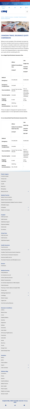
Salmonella (3, 337)
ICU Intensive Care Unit (15, 275)
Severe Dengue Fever (5, 350)
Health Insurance (9, 17)
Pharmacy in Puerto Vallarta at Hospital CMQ (10, 287)
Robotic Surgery (4, 298)
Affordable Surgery (5, 204)
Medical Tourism (4, 383)
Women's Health (4, 393)
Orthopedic (15, 207)
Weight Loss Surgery (15, 210)
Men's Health (4, 386)
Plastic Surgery (4, 388)
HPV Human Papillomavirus (7, 332)
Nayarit (15, 365)
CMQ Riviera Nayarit (5, 3)
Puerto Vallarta (4, 362)
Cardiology (15, 295)
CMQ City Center (25, 3)
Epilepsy (3, 325)
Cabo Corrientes (15, 367)
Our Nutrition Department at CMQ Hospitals (10, 282)
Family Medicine (4, 272)
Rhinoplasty (3, 189)
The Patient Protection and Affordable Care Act (10, 259)
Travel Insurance (4, 247)
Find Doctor (3, 265)
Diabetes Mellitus (4, 317)
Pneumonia (3, 335)
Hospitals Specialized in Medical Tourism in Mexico (11, 202)
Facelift (2, 183)
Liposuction (3, 181)
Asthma (2, 309)
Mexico (2, 357)
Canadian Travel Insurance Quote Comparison (10, 252)
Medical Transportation (6, 280)
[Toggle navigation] (27, 11)
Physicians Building (5, 224)
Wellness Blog (3, 7)
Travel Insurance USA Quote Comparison (9, 254)
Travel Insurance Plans (15, 249)
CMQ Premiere (15, 3)
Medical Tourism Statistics (6, 197)
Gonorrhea (3, 327)
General (2, 378)
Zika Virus (3, 343)
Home (2, 17)
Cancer (2, 315)
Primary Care (4, 290)
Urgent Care (3, 300)
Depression (3, 322)
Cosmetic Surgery (4, 176)
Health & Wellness (5, 381)
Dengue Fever (4, 348)
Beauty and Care (15, 191)
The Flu (2, 345)
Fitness (2, 376)
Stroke (2, 340)
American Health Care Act (6, 257)
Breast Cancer (4, 312)
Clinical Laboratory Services (6, 277)
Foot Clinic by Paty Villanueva (7, 303)
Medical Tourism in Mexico (6, 199)
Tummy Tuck (3, 178)
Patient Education (4, 285)
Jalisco (2, 360)
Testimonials (3, 227)
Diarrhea (3, 320)
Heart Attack (3, 330)
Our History (3, 229)
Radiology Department (15, 292)
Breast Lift (3, 186)
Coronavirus (3, 373)
